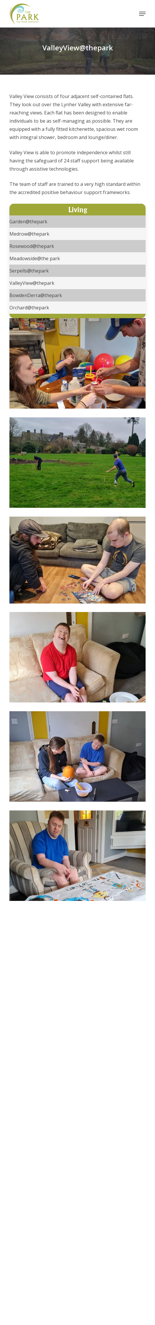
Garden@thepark (28, 221)
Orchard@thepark (29, 307)
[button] (142, 14)
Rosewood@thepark (31, 246)
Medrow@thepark (29, 234)
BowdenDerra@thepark (35, 295)
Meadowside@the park (34, 258)
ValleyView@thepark (31, 283)
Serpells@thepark (29, 271)
